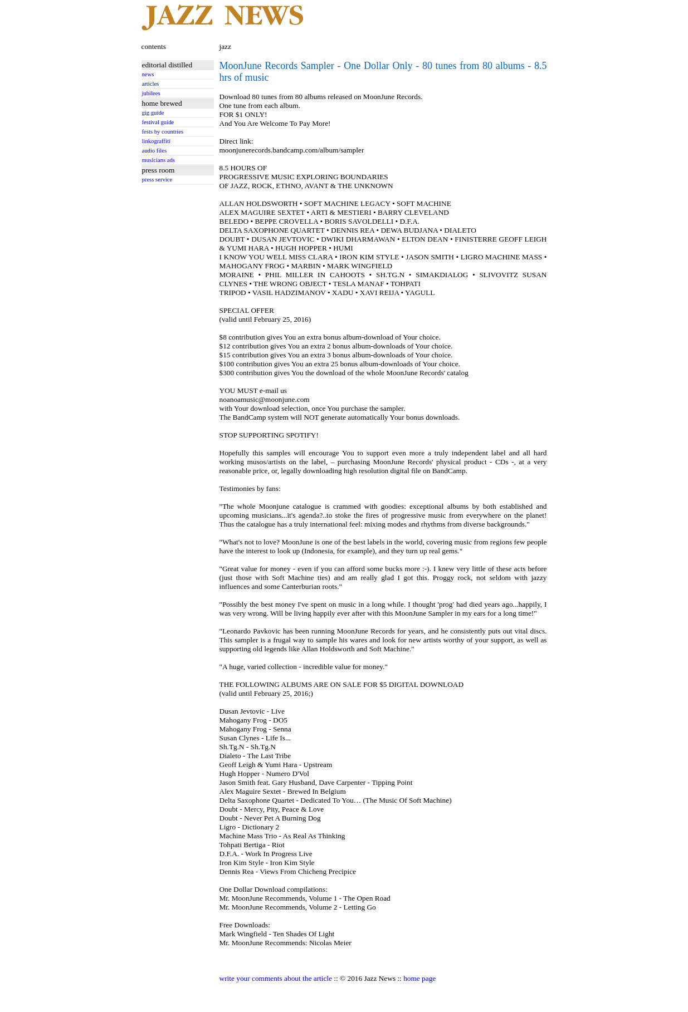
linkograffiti (156, 141)
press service (157, 179)
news (148, 74)
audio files (154, 151)
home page (419, 978)
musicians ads (158, 160)
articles (150, 84)
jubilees (151, 93)
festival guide (158, 122)
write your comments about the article (275, 978)
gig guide (153, 113)
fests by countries (163, 132)
